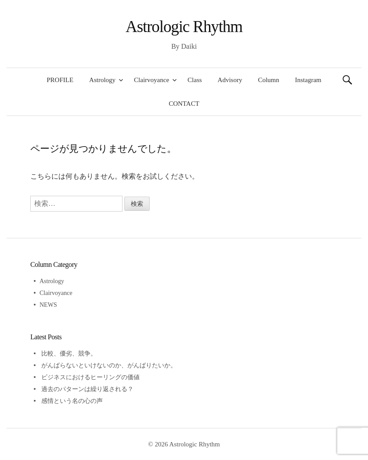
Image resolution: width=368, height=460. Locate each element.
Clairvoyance (151, 79)
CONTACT (184, 103)
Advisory (230, 79)
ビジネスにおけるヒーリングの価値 (90, 377)
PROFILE (60, 79)
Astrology (102, 79)
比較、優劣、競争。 (69, 353)
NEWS (48, 305)
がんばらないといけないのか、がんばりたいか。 (109, 365)
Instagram (308, 79)
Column (268, 79)
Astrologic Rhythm (184, 27)
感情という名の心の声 (72, 401)
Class (195, 79)
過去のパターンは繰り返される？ (87, 389)
